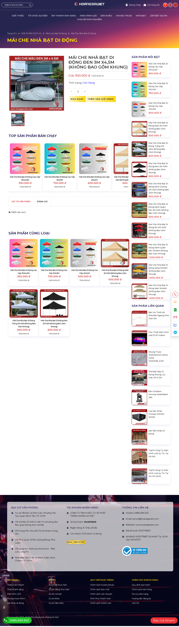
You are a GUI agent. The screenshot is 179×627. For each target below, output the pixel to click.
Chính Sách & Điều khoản (102, 614)
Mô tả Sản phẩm (22, 201)
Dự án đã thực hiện (58, 614)
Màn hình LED (14, 623)
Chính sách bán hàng (142, 619)
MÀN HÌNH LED (88, 15)
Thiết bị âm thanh (15, 614)
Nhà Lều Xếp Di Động (56, 33)
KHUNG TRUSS (124, 15)
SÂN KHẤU (106, 15)
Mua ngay (77, 99)
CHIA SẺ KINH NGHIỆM (89, 19)
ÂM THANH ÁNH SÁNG (63, 15)
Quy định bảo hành (141, 614)
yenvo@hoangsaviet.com (145, 548)
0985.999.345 (141, 542)
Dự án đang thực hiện (59, 619)
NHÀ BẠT (141, 15)
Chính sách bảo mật (99, 619)
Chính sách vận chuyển (101, 623)
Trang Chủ (12, 33)
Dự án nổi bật (55, 623)
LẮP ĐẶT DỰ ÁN (158, 15)
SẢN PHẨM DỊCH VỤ (31, 33)
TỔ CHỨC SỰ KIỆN (37, 15)
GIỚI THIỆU (18, 15)
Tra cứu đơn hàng (140, 623)
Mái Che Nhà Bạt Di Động (83, 33)
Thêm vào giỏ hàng (101, 99)
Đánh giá (47, 201)
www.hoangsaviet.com (147, 554)
